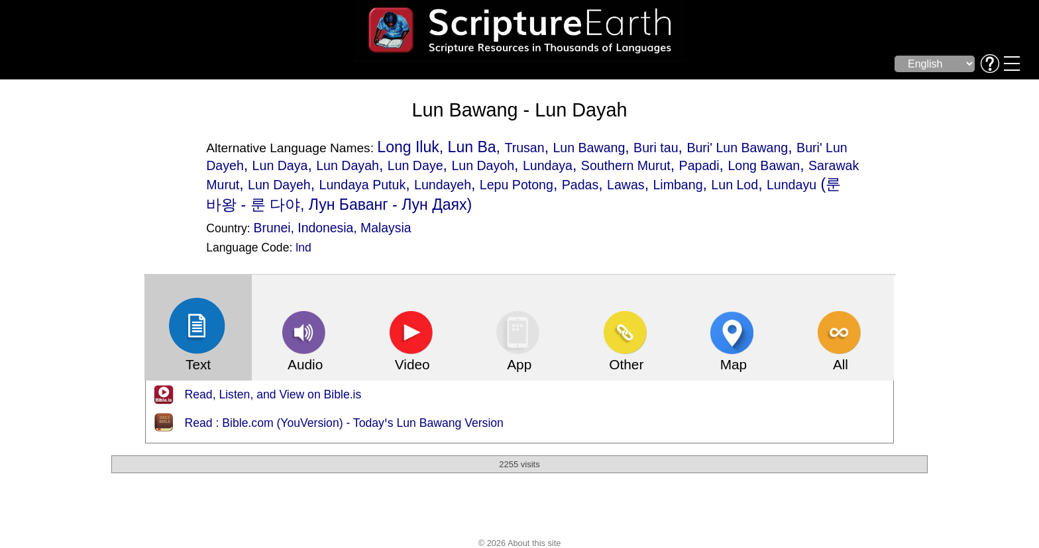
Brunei (272, 227)
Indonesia (325, 227)
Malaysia (385, 227)
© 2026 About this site (519, 543)
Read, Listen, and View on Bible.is (273, 394)
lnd (303, 247)
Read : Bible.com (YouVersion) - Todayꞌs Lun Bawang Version (344, 423)
